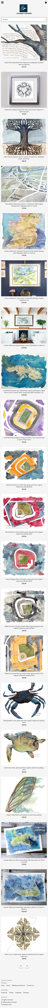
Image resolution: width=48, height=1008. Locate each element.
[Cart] (46, 2)
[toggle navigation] (2, 2)
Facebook (4, 993)
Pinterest (26, 993)
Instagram (18, 993)
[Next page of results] (27, 966)
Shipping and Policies (18, 985)
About (8, 985)
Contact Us (30, 985)
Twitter (11, 993)
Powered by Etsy (6, 1004)
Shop (3, 985)
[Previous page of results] (21, 966)
